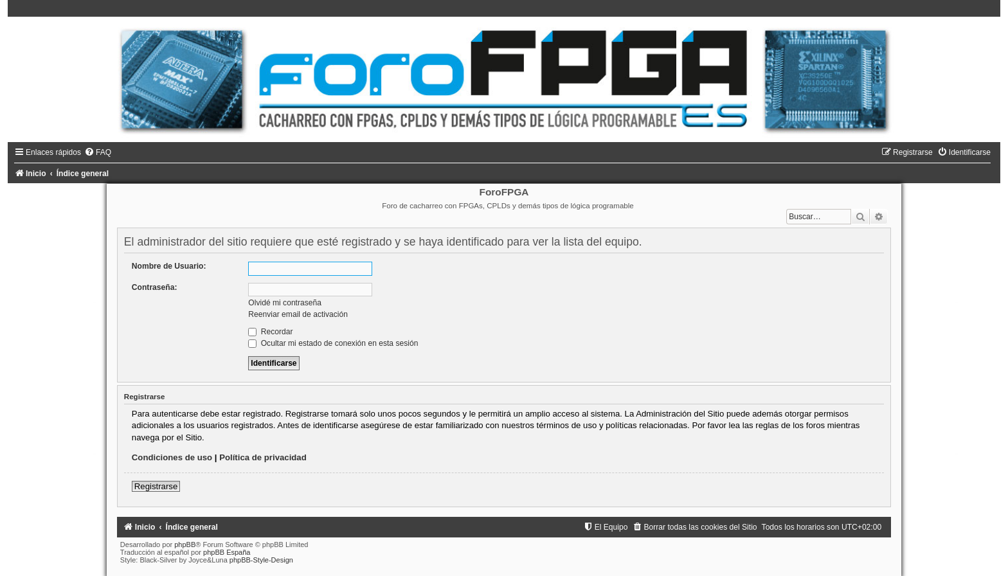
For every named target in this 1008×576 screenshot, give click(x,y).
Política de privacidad (263, 457)
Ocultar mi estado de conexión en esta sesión (333, 343)
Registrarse (155, 486)
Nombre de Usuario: (169, 266)
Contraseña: (154, 287)
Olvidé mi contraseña (284, 302)
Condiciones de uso (172, 457)
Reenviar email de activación (298, 314)
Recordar (270, 331)
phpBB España (226, 552)
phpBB (184, 544)
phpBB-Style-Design (261, 560)
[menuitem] (97, 152)
